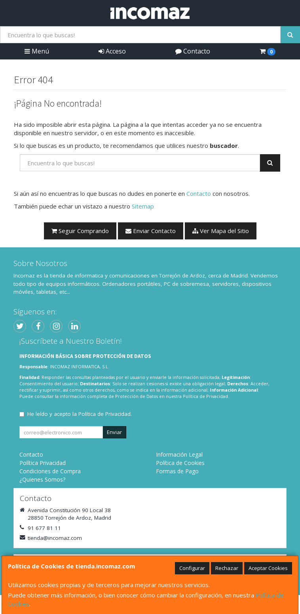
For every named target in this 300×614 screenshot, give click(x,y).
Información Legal (179, 454)
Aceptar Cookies (268, 568)
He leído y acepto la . (79, 413)
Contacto (192, 51)
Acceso (112, 51)
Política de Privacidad (205, 396)
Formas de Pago (177, 471)
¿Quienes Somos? (42, 479)
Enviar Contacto (150, 231)
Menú (37, 51)
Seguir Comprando (80, 231)
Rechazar (226, 568)
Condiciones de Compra (50, 471)
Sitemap (143, 206)
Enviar (114, 432)
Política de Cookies (180, 463)
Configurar (192, 568)
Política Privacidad (42, 463)
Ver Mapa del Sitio (220, 231)
